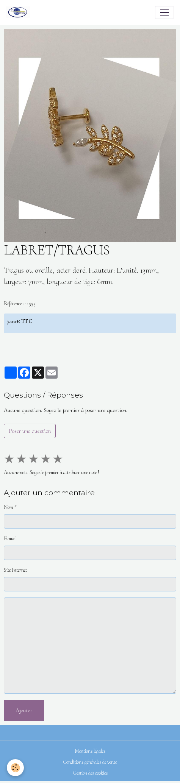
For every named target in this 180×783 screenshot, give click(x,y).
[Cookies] (15, 767)
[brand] (19, 12)
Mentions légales (90, 751)
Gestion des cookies (90, 773)
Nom (8, 507)
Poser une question (30, 431)
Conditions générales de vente (90, 762)
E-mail (10, 538)
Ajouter (24, 710)
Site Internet (15, 570)
